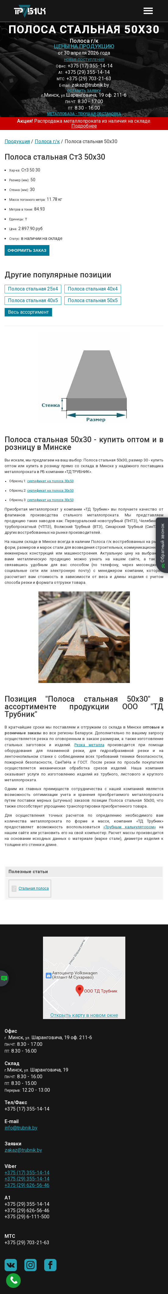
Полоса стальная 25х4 (33, 289)
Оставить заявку (84, 91)
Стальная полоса (34, 888)
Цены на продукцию (84, 46)
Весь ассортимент (28, 312)
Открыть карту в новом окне (84, 1015)
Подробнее (84, 126)
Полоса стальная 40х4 (93, 289)
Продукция (17, 141)
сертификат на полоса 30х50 (50, 481)
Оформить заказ (27, 250)
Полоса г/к (47, 141)
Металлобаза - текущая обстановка (84, 114)
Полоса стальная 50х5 (93, 300)
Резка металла (89, 745)
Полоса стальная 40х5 (33, 300)
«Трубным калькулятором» (129, 827)
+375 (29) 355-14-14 (27, 1179)
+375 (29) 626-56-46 (27, 1185)
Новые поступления (84, 60)
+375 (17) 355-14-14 (27, 1173)
